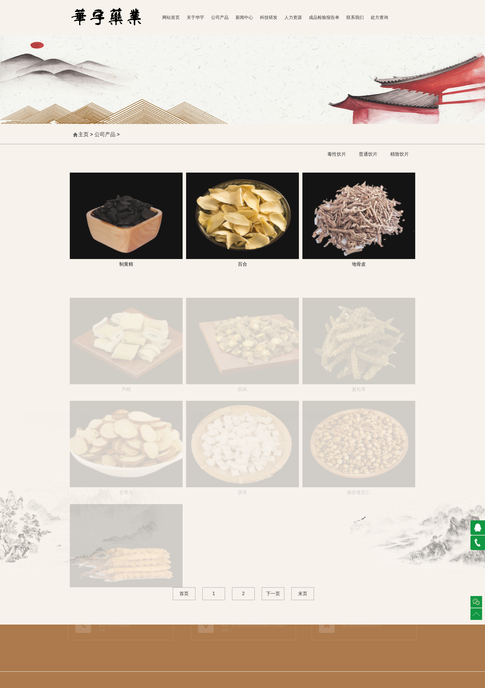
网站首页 (171, 17)
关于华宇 (195, 17)
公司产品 (220, 17)
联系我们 (355, 17)
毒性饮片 (336, 154)
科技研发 (268, 17)
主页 (83, 134)
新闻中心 (244, 17)
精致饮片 (399, 154)
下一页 (273, 593)
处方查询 (379, 17)
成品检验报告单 (324, 17)
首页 (184, 593)
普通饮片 (368, 154)
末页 (302, 593)
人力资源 (293, 17)
